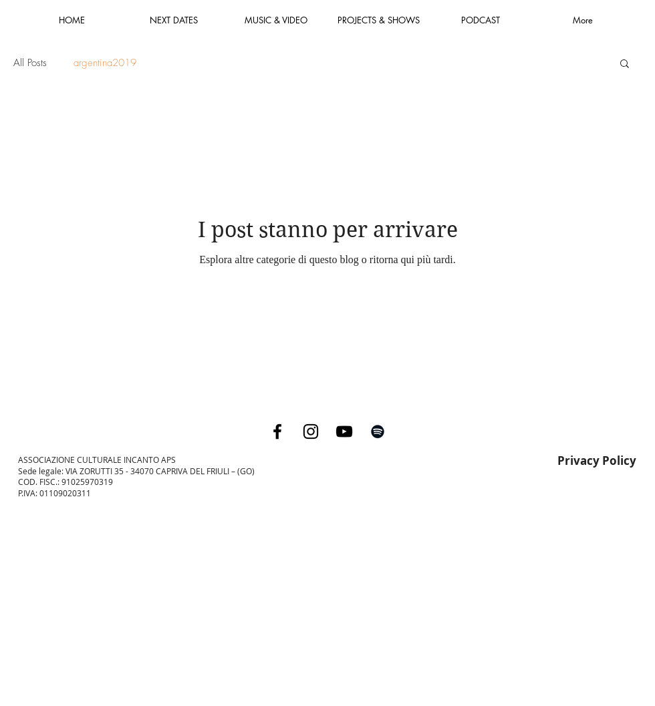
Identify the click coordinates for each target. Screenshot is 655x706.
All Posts (30, 63)
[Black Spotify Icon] (378, 431)
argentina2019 (105, 63)
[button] (624, 64)
